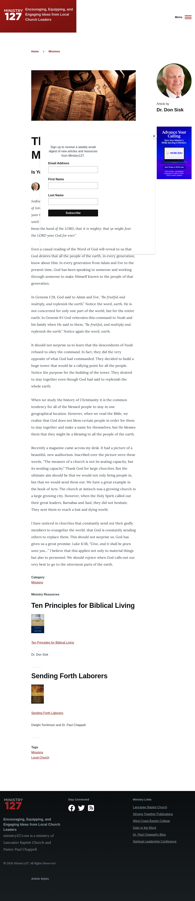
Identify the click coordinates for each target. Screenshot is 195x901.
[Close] (154, 136)
